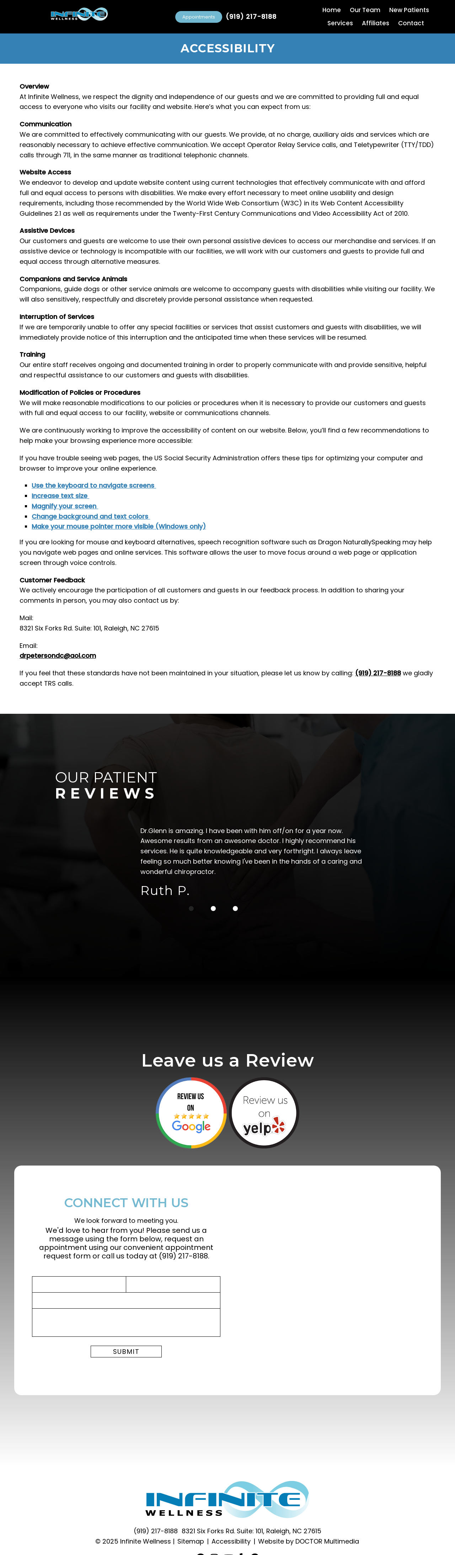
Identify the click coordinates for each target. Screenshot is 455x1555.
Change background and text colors (91, 516)
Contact (411, 23)
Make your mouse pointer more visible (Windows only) (119, 526)
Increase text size (60, 495)
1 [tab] (191, 908)
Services (340, 23)
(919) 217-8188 (251, 17)
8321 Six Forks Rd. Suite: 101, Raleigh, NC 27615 (251, 1531)
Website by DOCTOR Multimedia (308, 1541)
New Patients (409, 10)
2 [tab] (213, 908)
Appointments (198, 17)
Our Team (365, 10)
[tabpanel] (258, 863)
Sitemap (190, 1541)
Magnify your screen (65, 506)
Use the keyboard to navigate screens (94, 485)
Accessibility (231, 1541)
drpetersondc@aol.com (58, 655)
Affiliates (375, 23)
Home (331, 10)
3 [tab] (235, 908)
